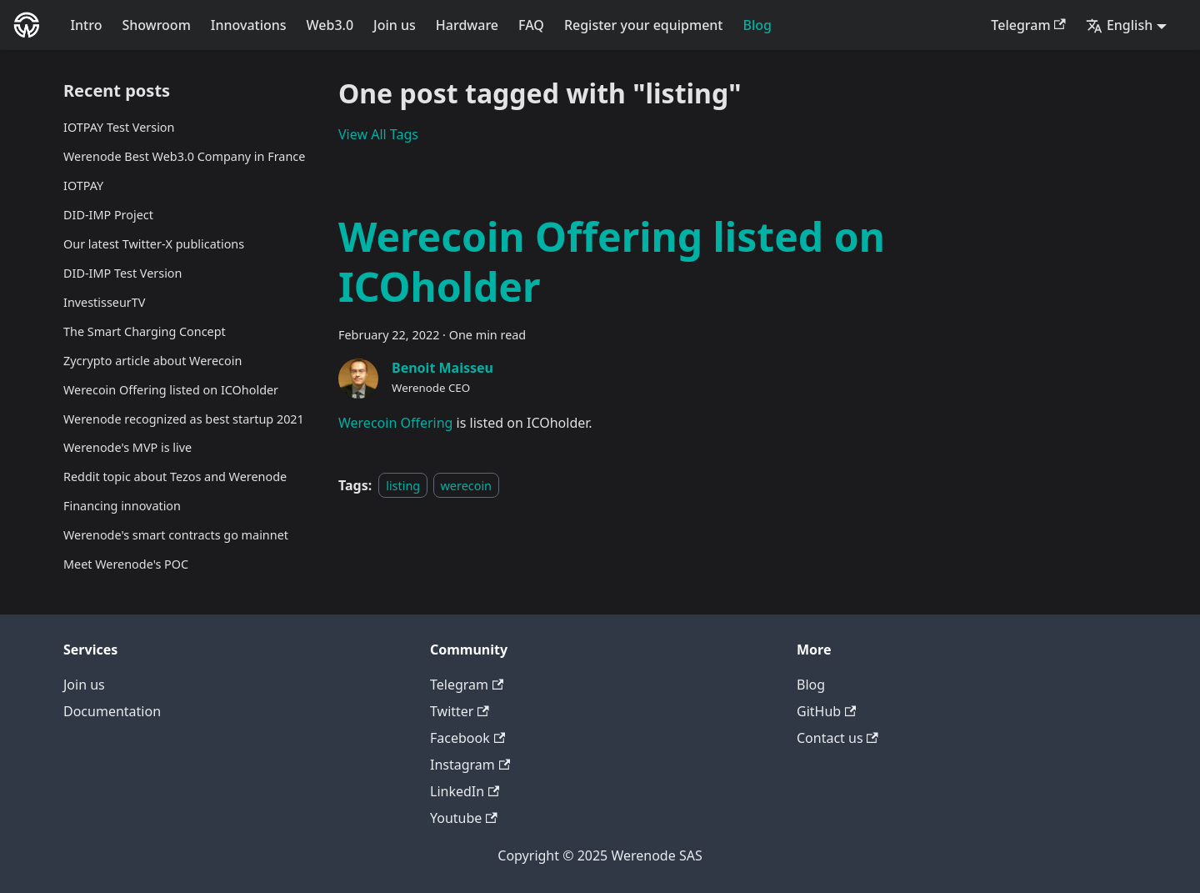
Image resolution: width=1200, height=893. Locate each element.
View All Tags (378, 134)
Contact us (837, 738)
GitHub (826, 711)
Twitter (459, 711)
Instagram (470, 764)
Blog (757, 25)
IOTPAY (83, 185)
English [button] (1119, 25)
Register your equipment (643, 25)
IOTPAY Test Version (118, 127)
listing (403, 486)
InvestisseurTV (104, 302)
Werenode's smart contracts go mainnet (175, 535)
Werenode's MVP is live (127, 447)
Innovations (249, 25)
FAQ (531, 25)
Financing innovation (122, 506)
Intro (86, 25)
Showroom (156, 25)
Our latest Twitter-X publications (153, 244)
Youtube (464, 818)
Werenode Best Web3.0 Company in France (184, 156)
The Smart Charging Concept (144, 331)
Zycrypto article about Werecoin (152, 361)
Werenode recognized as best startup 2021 (183, 419)
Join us (394, 25)
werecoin (466, 486)
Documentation (112, 711)
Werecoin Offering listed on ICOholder (170, 390)
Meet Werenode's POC (125, 564)
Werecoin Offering (395, 423)
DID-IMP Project (108, 215)
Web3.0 (330, 25)
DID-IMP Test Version (122, 273)
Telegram (1028, 25)
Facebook (467, 738)
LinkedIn (464, 791)
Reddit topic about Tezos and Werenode (175, 476)
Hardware (467, 25)
